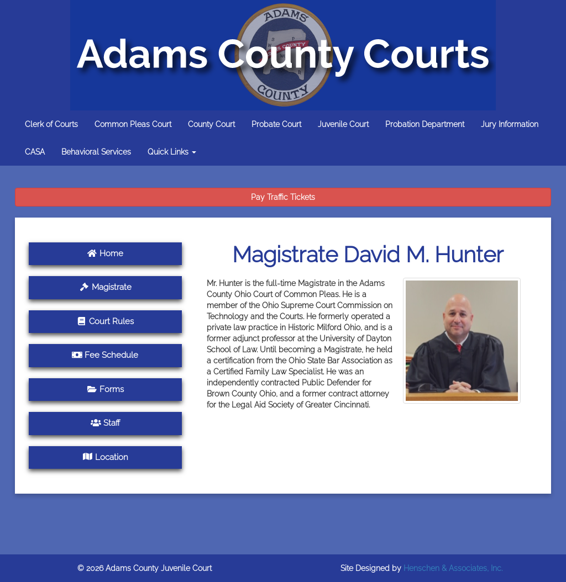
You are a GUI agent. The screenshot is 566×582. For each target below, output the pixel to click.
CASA (35, 151)
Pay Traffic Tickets (283, 197)
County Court (211, 124)
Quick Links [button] (172, 151)
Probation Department (424, 124)
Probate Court (276, 124)
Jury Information (509, 124)
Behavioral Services (96, 151)
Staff (105, 423)
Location (105, 457)
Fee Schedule (105, 355)
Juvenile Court (343, 124)
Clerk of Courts (51, 124)
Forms (105, 389)
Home (105, 253)
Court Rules (105, 321)
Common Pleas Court (133, 124)
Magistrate (105, 287)
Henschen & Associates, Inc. (452, 568)
